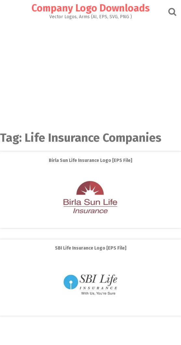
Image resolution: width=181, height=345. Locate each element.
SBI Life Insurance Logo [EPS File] (90, 248)
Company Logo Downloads (91, 8)
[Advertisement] (90, 73)
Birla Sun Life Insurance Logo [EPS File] (90, 160)
